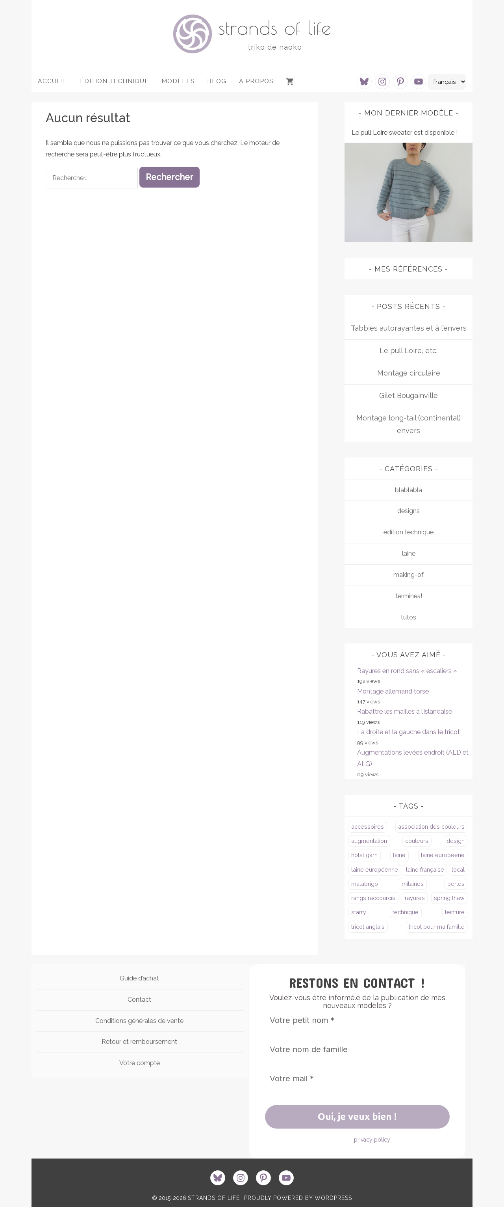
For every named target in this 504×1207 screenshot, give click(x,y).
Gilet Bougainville (408, 395)
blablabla (408, 490)
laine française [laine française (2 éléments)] (425, 869)
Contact (139, 999)
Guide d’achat (139, 978)
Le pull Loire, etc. (408, 350)
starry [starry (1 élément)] (358, 912)
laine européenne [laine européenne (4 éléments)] (374, 869)
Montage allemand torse (393, 691)
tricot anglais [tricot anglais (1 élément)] (368, 926)
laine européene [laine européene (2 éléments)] (443, 855)
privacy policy (372, 1139)
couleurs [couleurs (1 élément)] (416, 840)
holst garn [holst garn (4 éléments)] (364, 855)
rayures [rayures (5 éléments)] (415, 898)
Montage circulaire (408, 373)
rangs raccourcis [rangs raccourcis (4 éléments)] (373, 898)
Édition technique (114, 81)
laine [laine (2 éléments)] (399, 855)
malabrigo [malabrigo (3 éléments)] (364, 883)
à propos (256, 81)
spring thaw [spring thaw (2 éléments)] (449, 898)
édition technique (409, 532)
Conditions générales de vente (139, 1021)
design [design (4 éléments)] (456, 840)
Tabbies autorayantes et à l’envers (409, 328)
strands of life (274, 27)
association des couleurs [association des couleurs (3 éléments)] (431, 826)
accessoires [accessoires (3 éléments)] (367, 826)
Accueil (52, 81)
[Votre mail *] (357, 1078)
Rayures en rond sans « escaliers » (407, 671)
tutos (408, 617)
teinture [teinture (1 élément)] (455, 912)
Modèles (178, 81)
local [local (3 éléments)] (458, 869)
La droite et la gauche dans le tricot (408, 732)
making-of (408, 574)
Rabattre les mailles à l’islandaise (404, 711)
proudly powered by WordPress (298, 1198)
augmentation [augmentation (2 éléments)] (369, 840)
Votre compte (139, 1063)
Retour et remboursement (139, 1041)
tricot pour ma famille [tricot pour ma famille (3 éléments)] (437, 926)
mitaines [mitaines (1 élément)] (413, 883)
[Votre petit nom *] (357, 1020)
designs (408, 511)
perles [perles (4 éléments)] (456, 883)
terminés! (408, 596)
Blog (216, 81)
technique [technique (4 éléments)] (406, 912)
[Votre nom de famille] (357, 1049)
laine (408, 553)
